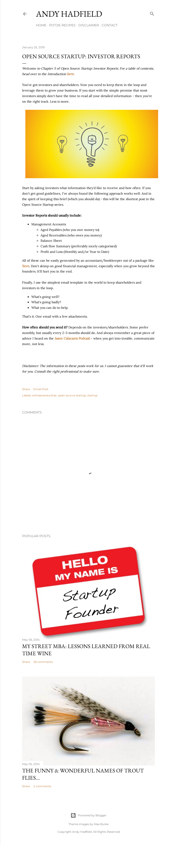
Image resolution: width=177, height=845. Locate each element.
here (70, 74)
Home (41, 25)
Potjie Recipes (62, 25)
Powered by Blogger (88, 815)
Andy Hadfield (69, 13)
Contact (110, 25)
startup (92, 395)
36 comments (43, 662)
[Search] (152, 12)
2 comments (42, 786)
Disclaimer (88, 25)
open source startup (72, 395)
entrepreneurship (44, 395)
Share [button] (26, 389)
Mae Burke (101, 824)
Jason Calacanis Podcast (72, 338)
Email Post (40, 389)
